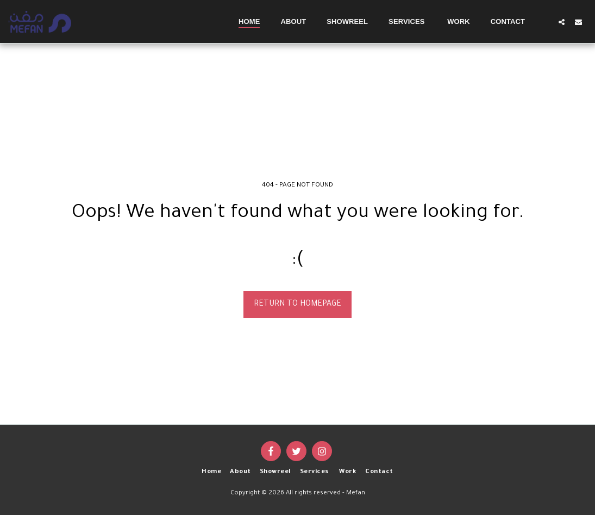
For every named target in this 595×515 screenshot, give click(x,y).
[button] (561, 22)
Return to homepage (297, 304)
